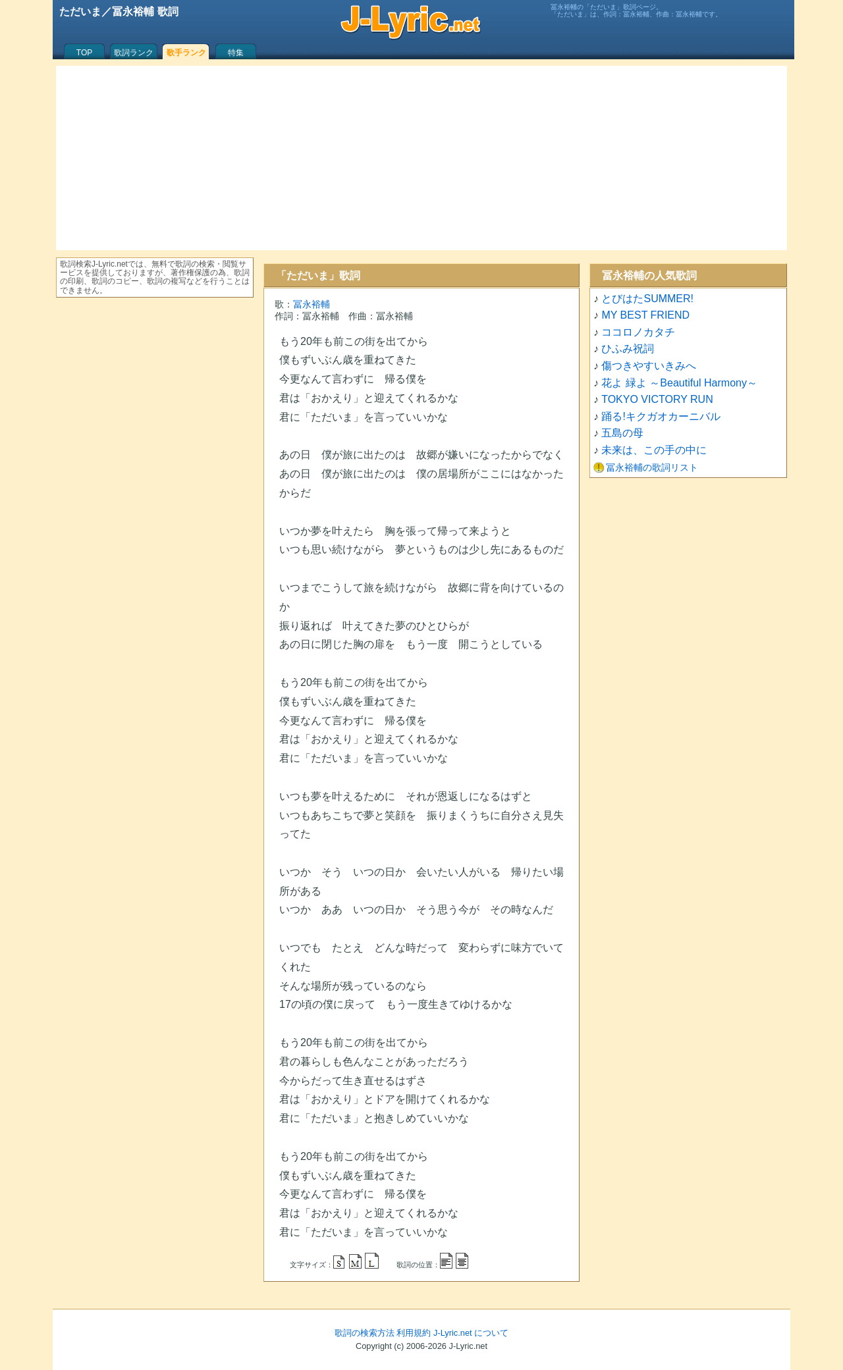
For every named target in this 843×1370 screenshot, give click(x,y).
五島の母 (622, 432)
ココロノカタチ (638, 332)
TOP (84, 52)
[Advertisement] (421, 158)
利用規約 (413, 1333)
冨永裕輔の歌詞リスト (652, 467)
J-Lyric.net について (470, 1333)
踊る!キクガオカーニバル (660, 416)
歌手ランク (186, 52)
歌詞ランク (133, 52)
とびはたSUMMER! (647, 298)
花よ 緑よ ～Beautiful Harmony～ (679, 382)
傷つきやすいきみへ (648, 365)
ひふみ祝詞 (627, 348)
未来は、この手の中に (654, 450)
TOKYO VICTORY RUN (657, 399)
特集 (236, 52)
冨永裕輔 (311, 304)
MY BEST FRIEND (645, 315)
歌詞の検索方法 (364, 1333)
